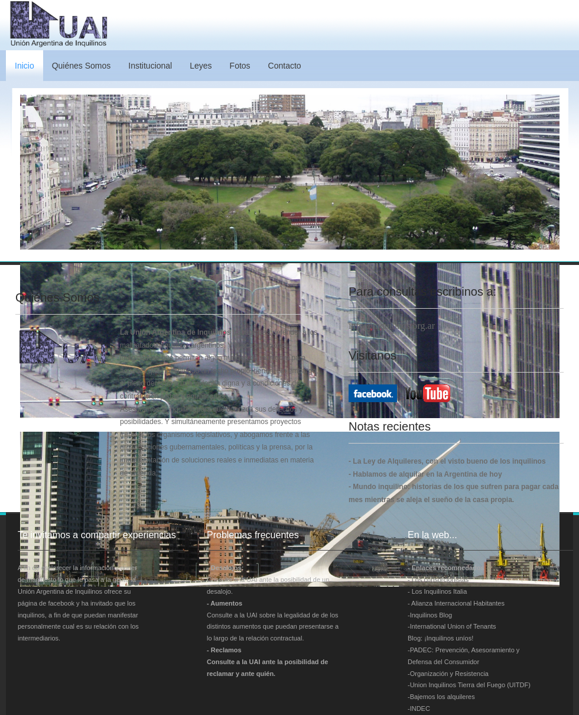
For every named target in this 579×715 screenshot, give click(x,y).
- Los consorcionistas (438, 579)
